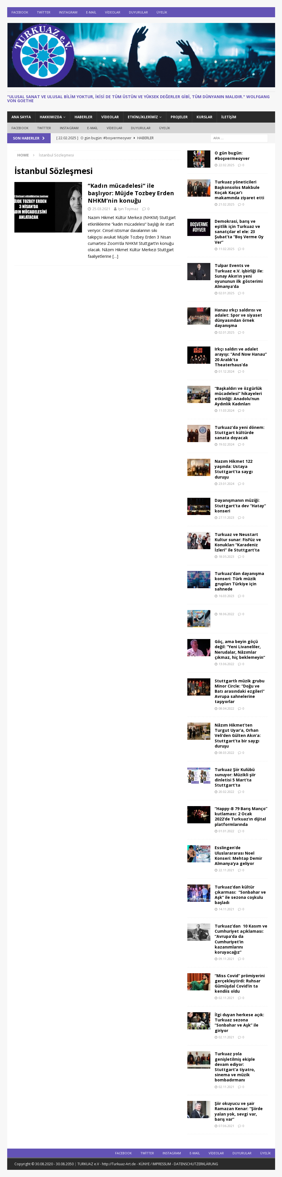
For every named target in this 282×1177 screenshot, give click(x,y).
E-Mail (91, 12)
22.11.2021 (226, 870)
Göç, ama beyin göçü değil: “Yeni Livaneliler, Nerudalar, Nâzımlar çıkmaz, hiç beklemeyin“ (240, 649)
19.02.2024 (226, 444)
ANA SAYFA (21, 117)
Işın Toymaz (128, 208)
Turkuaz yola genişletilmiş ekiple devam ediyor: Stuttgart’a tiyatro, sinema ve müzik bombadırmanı (235, 1067)
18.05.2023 (226, 556)
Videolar (112, 12)
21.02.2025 (226, 204)
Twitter (43, 12)
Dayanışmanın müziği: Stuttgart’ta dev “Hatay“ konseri (240, 505)
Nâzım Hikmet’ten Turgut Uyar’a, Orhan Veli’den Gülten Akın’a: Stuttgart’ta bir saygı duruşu (238, 735)
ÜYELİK (162, 12)
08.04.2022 (226, 708)
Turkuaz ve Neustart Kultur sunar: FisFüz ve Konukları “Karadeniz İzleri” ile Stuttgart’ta (238, 542)
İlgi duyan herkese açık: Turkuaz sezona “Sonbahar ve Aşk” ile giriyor (239, 1022)
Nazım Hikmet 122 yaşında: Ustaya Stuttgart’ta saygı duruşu (234, 469)
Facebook (20, 12)
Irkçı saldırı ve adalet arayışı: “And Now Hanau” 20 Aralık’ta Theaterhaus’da (241, 356)
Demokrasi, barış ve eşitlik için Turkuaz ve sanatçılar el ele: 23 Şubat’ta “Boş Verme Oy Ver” (239, 231)
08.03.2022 (226, 752)
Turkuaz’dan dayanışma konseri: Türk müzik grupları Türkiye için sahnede (239, 581)
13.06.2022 (226, 664)
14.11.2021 (226, 909)
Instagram (68, 12)
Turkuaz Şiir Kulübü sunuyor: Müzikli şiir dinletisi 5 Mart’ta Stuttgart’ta (235, 777)
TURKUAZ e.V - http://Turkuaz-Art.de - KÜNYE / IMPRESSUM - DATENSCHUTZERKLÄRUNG (147, 1163)
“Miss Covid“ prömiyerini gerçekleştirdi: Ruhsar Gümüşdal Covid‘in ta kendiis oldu (240, 983)
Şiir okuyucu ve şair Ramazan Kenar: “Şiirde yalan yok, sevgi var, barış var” (239, 1111)
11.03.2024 (226, 410)
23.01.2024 (226, 483)
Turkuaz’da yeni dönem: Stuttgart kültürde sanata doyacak (239, 432)
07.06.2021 (226, 1126)
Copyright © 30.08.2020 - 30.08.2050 (44, 1163)
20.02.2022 (226, 791)
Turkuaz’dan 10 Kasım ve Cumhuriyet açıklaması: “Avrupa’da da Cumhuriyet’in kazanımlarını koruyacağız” (241, 939)
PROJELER (179, 117)
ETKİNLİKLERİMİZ (143, 117)
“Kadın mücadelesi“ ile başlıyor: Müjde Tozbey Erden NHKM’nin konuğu (131, 193)
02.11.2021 (226, 998)
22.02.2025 (226, 165)
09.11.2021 (226, 959)
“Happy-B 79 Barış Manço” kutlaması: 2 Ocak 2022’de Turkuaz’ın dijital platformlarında (241, 816)
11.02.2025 (226, 249)
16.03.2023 (226, 596)
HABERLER (83, 117)
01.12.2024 (226, 371)
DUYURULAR (138, 12)
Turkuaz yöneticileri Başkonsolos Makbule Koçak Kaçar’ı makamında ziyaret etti (239, 189)
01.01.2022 (226, 831)
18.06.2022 (226, 614)
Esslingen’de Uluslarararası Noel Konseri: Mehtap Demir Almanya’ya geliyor (238, 855)
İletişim (228, 117)
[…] (115, 256)
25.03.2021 (101, 208)
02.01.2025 (226, 293)
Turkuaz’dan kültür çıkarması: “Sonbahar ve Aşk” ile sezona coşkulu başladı (240, 894)
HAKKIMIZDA (51, 117)
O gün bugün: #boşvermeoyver (232, 155)
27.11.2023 (226, 517)
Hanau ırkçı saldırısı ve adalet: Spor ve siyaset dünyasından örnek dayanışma (238, 317)
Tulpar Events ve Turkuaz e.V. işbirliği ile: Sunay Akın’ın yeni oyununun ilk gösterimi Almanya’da (239, 276)
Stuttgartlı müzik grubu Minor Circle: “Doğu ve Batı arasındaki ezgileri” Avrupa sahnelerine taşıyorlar (239, 691)
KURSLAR (204, 117)
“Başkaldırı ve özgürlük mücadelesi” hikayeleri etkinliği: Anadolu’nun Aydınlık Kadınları (238, 396)
